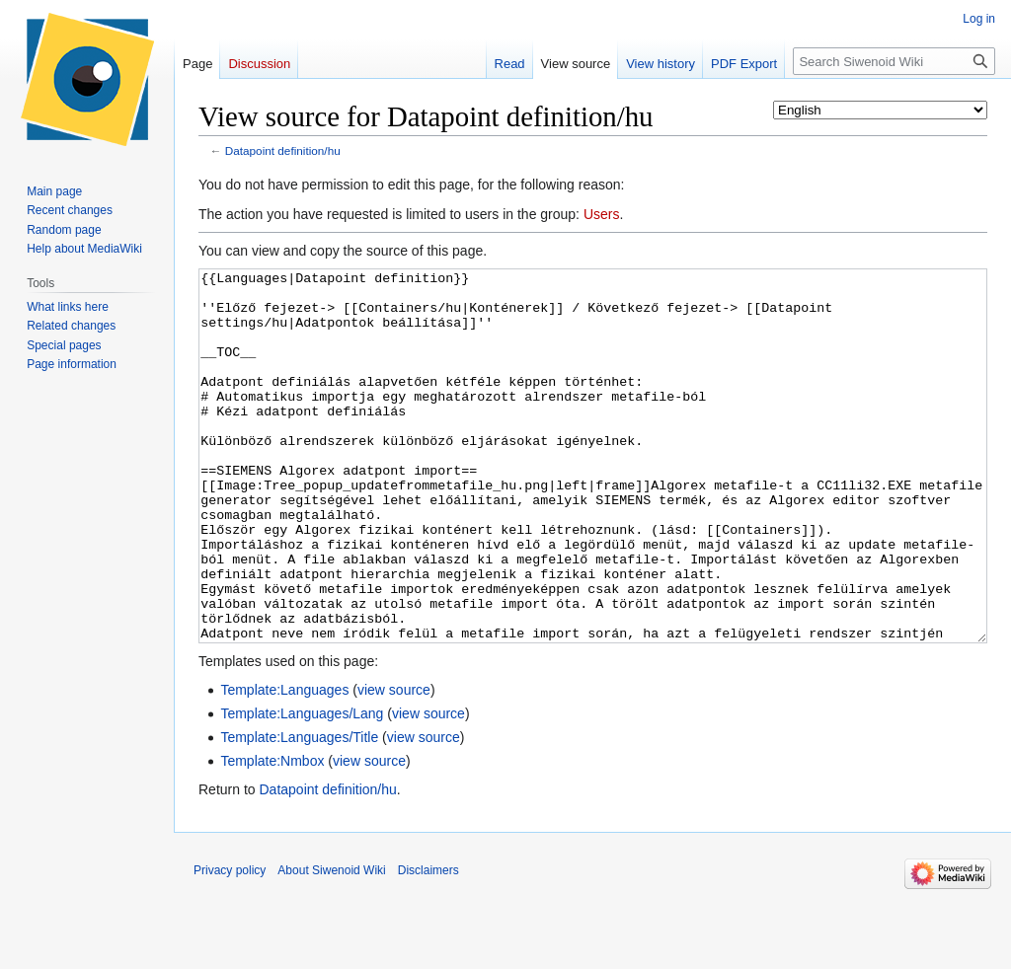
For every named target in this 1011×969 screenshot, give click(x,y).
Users (601, 214)
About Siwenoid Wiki (331, 944)
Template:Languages (284, 764)
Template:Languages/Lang (301, 787)
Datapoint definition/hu (283, 150)
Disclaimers (428, 944)
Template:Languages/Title (299, 811)
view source (393, 764)
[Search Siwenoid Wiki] (894, 61)
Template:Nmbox (272, 835)
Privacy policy (230, 944)
